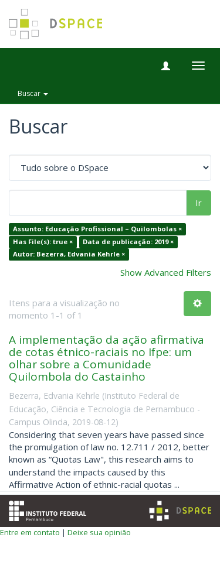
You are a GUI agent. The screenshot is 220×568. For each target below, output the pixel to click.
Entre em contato (30, 532)
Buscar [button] (33, 93)
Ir (198, 202)
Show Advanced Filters (165, 272)
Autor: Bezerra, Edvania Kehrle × (69, 254)
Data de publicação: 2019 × (128, 241)
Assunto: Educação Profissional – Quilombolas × (97, 229)
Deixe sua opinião (99, 532)
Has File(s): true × (43, 241)
